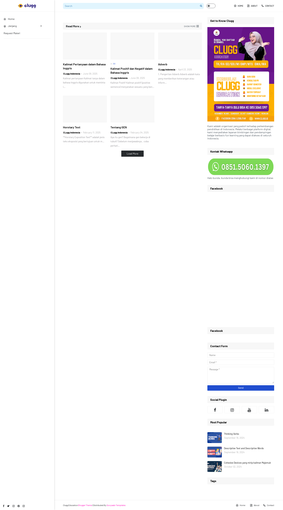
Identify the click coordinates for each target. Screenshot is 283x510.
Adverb (162, 64)
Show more (190, 26)
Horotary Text (71, 127)
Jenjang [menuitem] (10, 25)
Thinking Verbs (231, 433)
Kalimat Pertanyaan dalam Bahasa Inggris (84, 66)
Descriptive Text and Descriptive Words (244, 448)
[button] (210, 6)
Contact (267, 5)
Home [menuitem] (9, 18)
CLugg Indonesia (71, 73)
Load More (132, 153)
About (252, 5)
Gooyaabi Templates (116, 505)
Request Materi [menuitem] (12, 33)
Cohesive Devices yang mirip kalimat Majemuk (247, 462)
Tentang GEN (118, 127)
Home (238, 5)
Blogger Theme (85, 505)
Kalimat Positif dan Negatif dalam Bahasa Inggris (131, 70)
